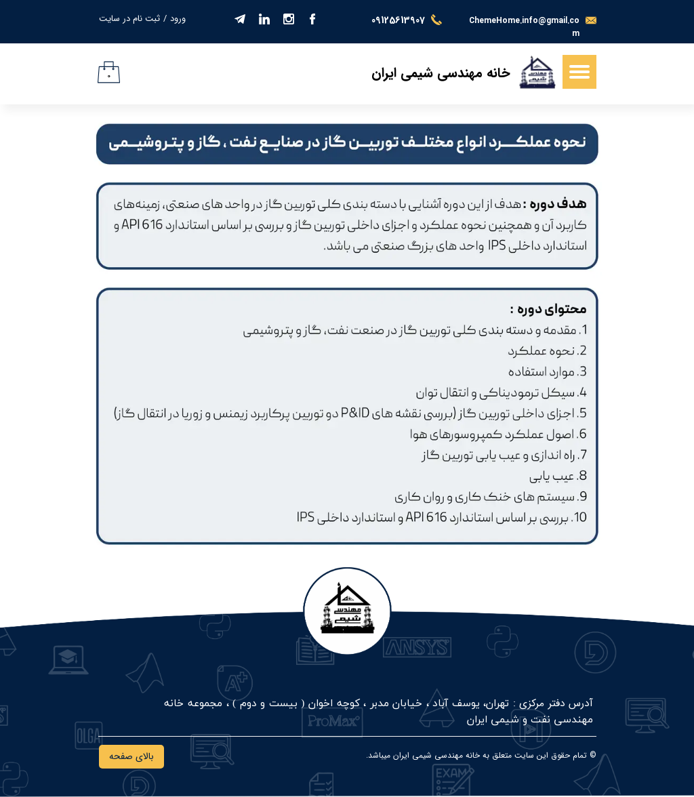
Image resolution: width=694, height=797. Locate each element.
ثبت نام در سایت (129, 19)
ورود (178, 19)
